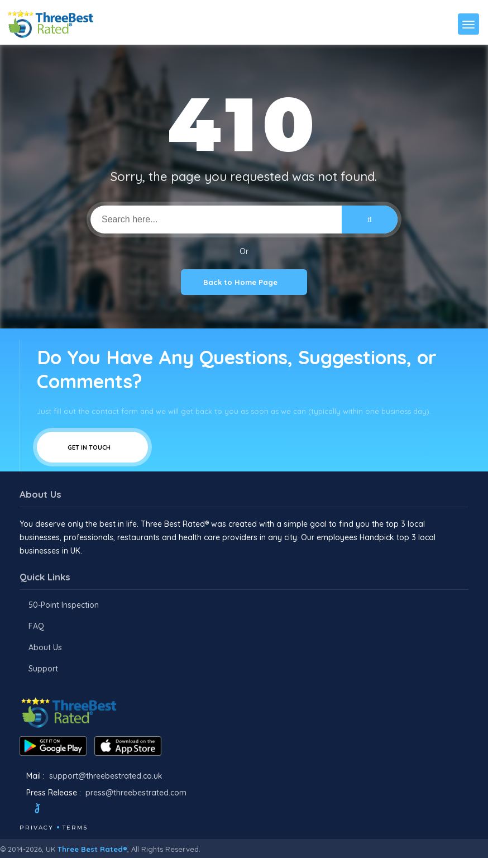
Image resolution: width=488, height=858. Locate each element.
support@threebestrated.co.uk (105, 776)
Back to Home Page (244, 282)
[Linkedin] (105, 810)
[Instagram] (75, 810)
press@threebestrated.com (135, 793)
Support (43, 669)
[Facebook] (21, 810)
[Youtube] (90, 810)
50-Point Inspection (63, 605)
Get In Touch (92, 447)
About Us (45, 647)
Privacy (37, 827)
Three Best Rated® (92, 849)
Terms (75, 827)
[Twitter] (48, 810)
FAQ (36, 626)
